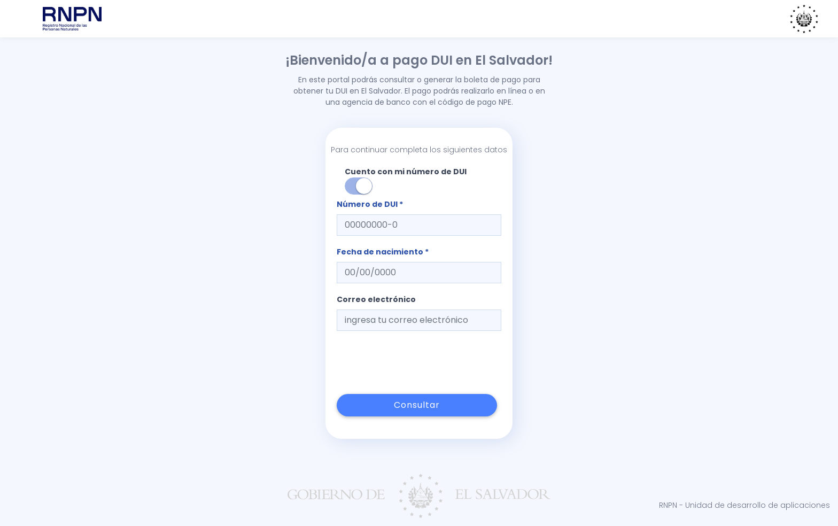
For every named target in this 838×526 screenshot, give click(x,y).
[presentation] (418, 362)
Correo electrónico (376, 299)
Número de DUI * (370, 204)
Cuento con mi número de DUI (406, 180)
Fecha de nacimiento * (383, 251)
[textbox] (419, 225)
